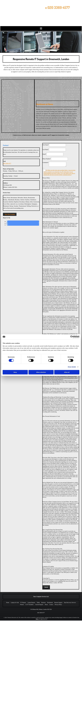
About (46, 604)
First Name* (46, 145)
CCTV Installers (29, 604)
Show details (72, 367)
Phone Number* (47, 158)
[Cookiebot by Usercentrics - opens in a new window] (71, 337)
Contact (51, 604)
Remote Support (58, 602)
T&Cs (37, 619)
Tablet (38, 602)
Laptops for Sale (15, 602)
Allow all (66, 372)
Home (7, 602)
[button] (9, 214)
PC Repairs (23, 602)
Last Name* (46, 149)
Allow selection (41, 372)
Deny (15, 372)
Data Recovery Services (70, 602)
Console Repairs (39, 604)
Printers (22, 604)
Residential (50, 602)
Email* (44, 154)
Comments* (46, 162)
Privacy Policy (58, 604)
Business (43, 602)
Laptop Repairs (31, 602)
